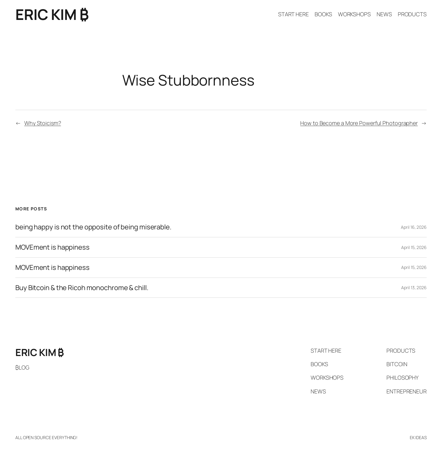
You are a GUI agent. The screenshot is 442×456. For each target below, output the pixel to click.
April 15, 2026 (414, 247)
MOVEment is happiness (52, 247)
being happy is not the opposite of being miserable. (93, 227)
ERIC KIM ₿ (51, 14)
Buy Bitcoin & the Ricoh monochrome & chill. (82, 288)
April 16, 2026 (414, 227)
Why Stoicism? (42, 123)
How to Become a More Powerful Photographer (359, 123)
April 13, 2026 (414, 287)
